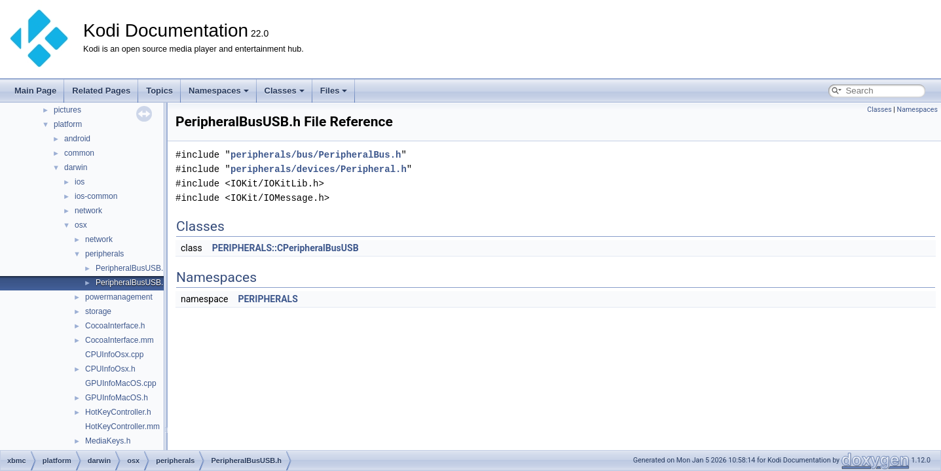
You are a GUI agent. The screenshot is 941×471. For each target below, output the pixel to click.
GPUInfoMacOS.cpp (121, 383)
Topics (159, 91)
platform (68, 124)
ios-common (96, 196)
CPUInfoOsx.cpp (114, 354)
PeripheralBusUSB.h (132, 282)
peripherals (104, 253)
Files (334, 91)
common (79, 153)
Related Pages (101, 91)
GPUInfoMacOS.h (116, 397)
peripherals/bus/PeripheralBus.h (316, 154)
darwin (75, 167)
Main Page (35, 91)
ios (79, 181)
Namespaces (219, 91)
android (77, 138)
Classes (284, 91)
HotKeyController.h (118, 412)
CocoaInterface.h (115, 325)
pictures (67, 109)
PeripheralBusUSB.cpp (136, 268)
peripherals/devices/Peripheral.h (319, 169)
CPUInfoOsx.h (110, 369)
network (88, 210)
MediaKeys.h (107, 440)
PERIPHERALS (267, 299)
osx (81, 225)
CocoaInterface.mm (119, 340)
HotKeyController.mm (122, 426)
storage (98, 311)
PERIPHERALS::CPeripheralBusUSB (285, 248)
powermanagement (119, 297)
